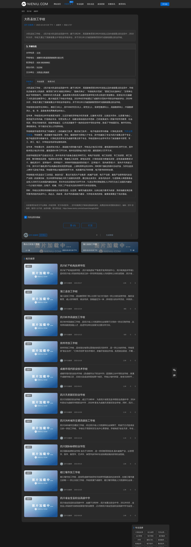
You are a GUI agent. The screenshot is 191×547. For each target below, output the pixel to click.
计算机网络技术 (151, 45)
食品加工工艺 (162, 52)
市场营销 (162, 56)
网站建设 (97, 539)
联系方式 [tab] (51, 85)
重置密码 (57, 535)
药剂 (161, 48)
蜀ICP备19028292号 (64, 539)
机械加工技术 (151, 37)
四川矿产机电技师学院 (69, 280)
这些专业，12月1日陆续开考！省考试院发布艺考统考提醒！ (157, 98)
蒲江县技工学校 (66, 304)
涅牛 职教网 (28, 25)
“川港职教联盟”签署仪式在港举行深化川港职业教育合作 (151, 240)
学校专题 (67, 535)
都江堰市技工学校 (67, 475)
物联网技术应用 (140, 52)
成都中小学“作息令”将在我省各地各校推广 (151, 198)
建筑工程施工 (151, 30)
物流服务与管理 (162, 45)
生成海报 (99, 250)
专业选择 (82, 4)
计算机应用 (139, 22)
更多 (165, 192)
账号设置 (47, 535)
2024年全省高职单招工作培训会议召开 (151, 209)
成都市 (58, 25)
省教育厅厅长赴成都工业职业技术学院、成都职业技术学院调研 (157, 109)
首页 (23, 11)
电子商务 (151, 26)
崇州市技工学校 (66, 353)
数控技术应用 (162, 33)
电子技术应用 (151, 33)
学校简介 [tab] (29, 85)
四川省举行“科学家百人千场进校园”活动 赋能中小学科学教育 (157, 86)
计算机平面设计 (162, 41)
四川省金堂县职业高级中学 (72, 499)
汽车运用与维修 (33, 142)
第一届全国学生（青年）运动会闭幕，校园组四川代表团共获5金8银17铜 (157, 133)
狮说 (104, 539)
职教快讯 (113, 4)
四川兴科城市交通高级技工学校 (74, 426)
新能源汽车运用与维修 (151, 52)
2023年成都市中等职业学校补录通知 (150, 229)
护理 (139, 30)
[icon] (159, 536)
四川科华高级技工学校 (69, 328)
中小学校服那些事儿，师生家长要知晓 (151, 219)
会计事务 (139, 26)
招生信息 (92, 4)
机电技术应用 (139, 33)
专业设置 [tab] (40, 85)
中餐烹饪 (139, 48)
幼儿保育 (151, 22)
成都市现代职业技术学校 (71, 377)
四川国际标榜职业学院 (69, 450)
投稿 (164, 4)
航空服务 (162, 26)
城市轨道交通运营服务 (151, 41)
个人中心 (36, 535)
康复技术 (151, 48)
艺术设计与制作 (151, 56)
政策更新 (103, 4)
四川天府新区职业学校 (69, 402)
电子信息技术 (139, 56)
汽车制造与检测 (162, 37)
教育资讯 (124, 4)
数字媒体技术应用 (140, 41)
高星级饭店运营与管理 (140, 37)
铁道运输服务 (139, 45)
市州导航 (78, 535)
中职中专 (69, 4)
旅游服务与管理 (162, 30)
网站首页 (59, 4)
